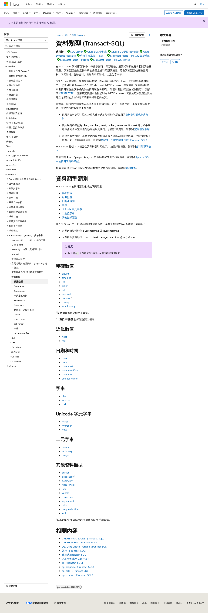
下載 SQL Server (194, 12)
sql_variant (68, 501)
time (64, 362)
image (65, 455)
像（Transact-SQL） (73, 562)
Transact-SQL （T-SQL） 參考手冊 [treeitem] (28, 239)
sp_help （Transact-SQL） (76, 570)
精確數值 (67, 193)
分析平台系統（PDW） (93, 55)
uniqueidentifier (70, 509)
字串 (64, 205)
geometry (67, 480)
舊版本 (122, 603)
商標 (178, 603)
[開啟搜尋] (195, 4)
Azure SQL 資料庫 (97, 51)
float (64, 336)
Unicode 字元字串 (72, 209)
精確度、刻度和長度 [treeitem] (24, 309)
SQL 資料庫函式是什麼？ (76, 558)
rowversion (68, 497)
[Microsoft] (6, 4)
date (64, 358)
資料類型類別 (168, 40)
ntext (64, 429)
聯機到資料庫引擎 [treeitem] (18, 75)
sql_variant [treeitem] (19, 323)
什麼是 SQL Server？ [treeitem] (19, 71)
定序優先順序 (142, 129)
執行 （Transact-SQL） (74, 550)
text (64, 404)
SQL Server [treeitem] (11, 52)
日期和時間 (68, 201)
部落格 (133, 603)
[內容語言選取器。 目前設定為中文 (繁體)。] (12, 603)
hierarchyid (68, 484)
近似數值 (67, 197)
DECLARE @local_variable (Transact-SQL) (84, 546)
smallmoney (68, 306)
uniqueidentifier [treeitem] (21, 333)
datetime (67, 374)
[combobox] (26, 39)
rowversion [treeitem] (19, 319)
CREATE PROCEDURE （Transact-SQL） (84, 538)
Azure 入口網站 (173, 12)
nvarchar (67, 425)
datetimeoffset (70, 370)
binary (65, 447)
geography (68, 476)
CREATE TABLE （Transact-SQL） (80, 542)
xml (64, 513)
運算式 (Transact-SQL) (74, 554)
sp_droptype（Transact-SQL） (78, 566)
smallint (66, 277)
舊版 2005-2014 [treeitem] (14, 61)
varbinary (67, 451)
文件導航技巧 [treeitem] (13, 56)
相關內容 (165, 44)
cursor (65, 472)
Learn (58, 34)
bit (63, 290)
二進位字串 (68, 213)
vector (65, 492)
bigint (65, 285)
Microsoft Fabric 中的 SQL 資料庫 (111, 59)
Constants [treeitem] (19, 286)
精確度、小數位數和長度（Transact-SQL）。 (126, 140)
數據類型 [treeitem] (18, 281)
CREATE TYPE (66, 93)
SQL (67, 34)
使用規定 (167, 603)
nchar (65, 421)
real (64, 340)
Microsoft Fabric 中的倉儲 (74, 59)
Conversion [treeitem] (19, 290)
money (66, 302)
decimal (66, 293)
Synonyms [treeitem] (19, 304)
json (64, 488)
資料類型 (131, 167)
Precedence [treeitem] (19, 300)
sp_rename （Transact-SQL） (78, 575)
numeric (66, 298)
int (63, 281)
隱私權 (154, 603)
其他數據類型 (69, 217)
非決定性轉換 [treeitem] (20, 295)
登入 (202, 4)
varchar (66, 400)
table (64, 505)
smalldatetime (69, 378)
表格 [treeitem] (16, 328)
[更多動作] (149, 35)
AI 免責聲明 (109, 603)
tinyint (65, 273)
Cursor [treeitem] (17, 314)
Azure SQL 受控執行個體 (125, 51)
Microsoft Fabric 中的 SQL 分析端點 (130, 55)
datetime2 (67, 366)
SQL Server (77, 34)
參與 (144, 603)
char (64, 396)
